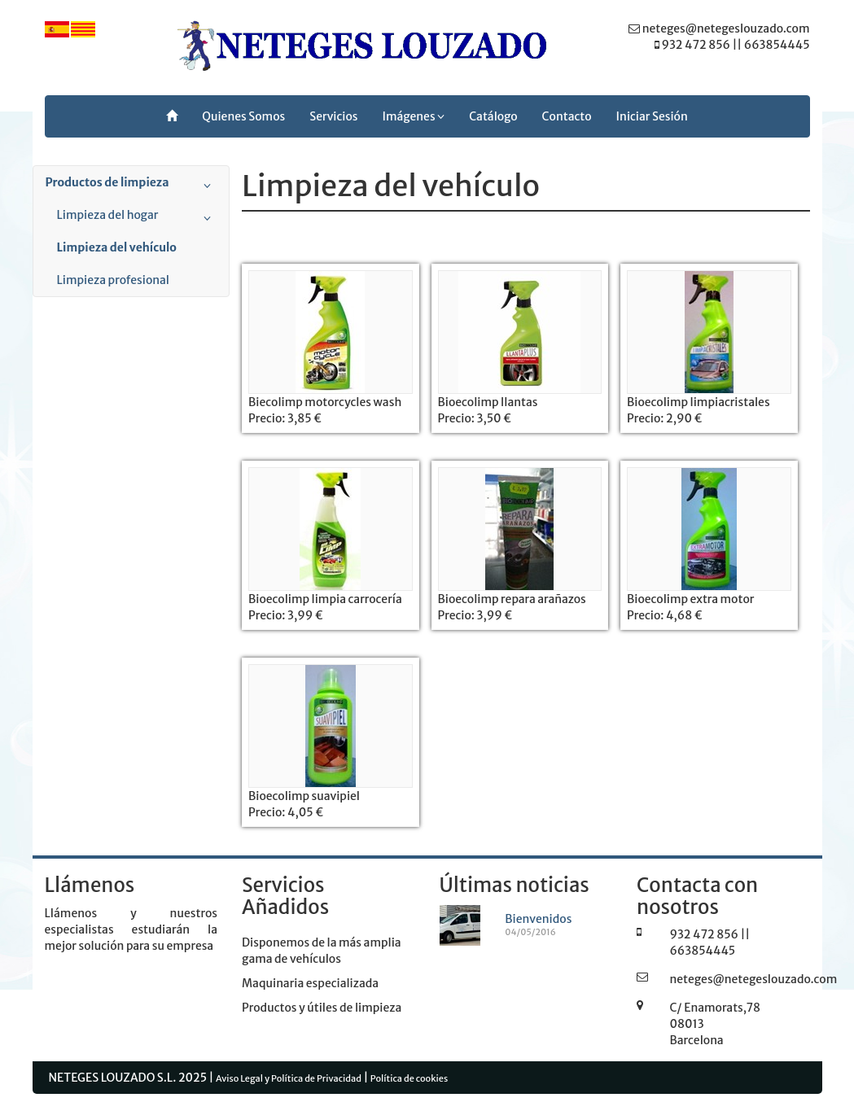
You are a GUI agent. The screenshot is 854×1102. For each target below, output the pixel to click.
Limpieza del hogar (137, 218)
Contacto (567, 116)
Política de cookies (409, 1078)
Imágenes (414, 116)
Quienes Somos (243, 116)
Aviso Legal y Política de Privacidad (288, 1078)
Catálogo (493, 116)
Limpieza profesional (113, 280)
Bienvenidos (538, 919)
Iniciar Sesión (652, 116)
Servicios (333, 116)
